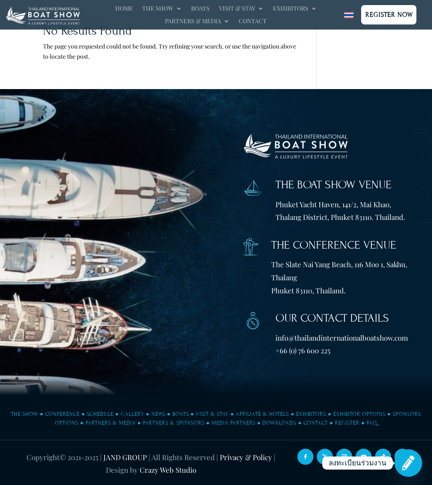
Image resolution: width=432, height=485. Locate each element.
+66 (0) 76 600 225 (302, 350)
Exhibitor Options (359, 414)
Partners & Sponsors (174, 423)
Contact (253, 21)
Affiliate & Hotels (262, 414)
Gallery (132, 414)
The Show (157, 8)
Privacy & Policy (246, 457)
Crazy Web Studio (168, 469)
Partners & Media (193, 21)
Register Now (389, 15)
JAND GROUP (125, 457)
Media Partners (234, 423)
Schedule (100, 414)
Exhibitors (290, 8)
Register (347, 423)
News (158, 414)
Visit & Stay (237, 8)
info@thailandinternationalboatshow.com (341, 337)
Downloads (279, 423)
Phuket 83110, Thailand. (308, 290)
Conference (62, 414)
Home (124, 8)
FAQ (372, 423)
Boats (200, 8)
